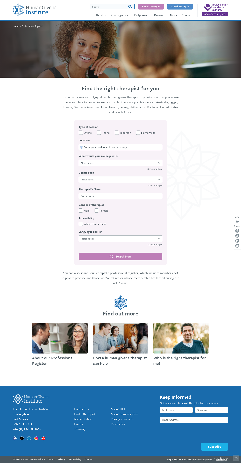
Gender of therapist (91, 205)
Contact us (81, 409)
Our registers (119, 15)
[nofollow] (215, 10)
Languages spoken (90, 231)
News (173, 15)
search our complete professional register (109, 273)
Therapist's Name (90, 189)
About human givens (124, 414)
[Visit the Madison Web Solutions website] (197, 459)
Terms (51, 459)
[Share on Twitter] (237, 236)
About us (101, 15)
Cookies (89, 459)
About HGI (118, 409)
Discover (159, 15)
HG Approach (141, 15)
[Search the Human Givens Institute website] (112, 6)
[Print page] (237, 221)
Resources (118, 424)
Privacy (61, 459)
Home (16, 26)
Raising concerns (122, 419)
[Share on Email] (237, 246)
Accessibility (86, 218)
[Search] (130, 6)
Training (79, 429)
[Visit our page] (15, 438)
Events (78, 424)
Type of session (88, 127)
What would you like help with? (98, 156)
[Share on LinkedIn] (237, 241)
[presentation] (185, 432)
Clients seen (86, 172)
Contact (186, 15)
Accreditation (83, 419)
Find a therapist (84, 414)
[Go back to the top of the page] (236, 458)
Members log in (180, 6)
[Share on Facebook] (237, 231)
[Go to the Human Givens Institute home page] (34, 10)
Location (84, 140)
